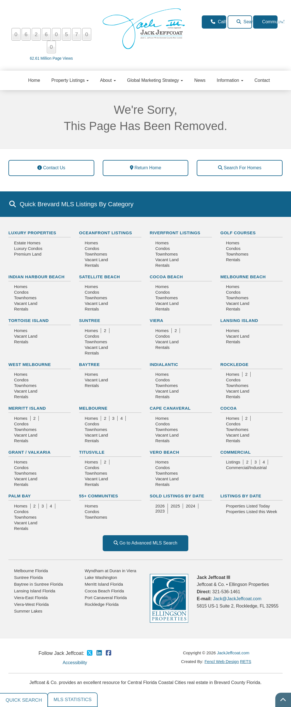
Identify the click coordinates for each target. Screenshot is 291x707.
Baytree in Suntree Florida (38, 584)
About (108, 80)
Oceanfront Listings (105, 232)
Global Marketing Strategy (155, 80)
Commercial (235, 452)
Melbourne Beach (243, 276)
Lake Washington (101, 577)
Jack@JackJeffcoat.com (237, 598)
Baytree (89, 364)
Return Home (145, 167)
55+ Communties (98, 495)
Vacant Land (96, 259)
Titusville (92, 452)
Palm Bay (19, 495)
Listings (233, 462)
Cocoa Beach (166, 276)
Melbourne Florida (31, 570)
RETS (245, 661)
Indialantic (164, 364)
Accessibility (75, 662)
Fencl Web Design (222, 661)
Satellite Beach (99, 276)
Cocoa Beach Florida (104, 590)
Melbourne (93, 408)
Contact (262, 80)
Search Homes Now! (244, 21)
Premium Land (28, 254)
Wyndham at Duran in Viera (110, 570)
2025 (175, 506)
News (199, 80)
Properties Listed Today (248, 506)
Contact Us (51, 167)
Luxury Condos (28, 248)
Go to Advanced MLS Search (145, 543)
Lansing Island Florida (34, 590)
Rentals (92, 265)
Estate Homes (27, 242)
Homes (91, 242)
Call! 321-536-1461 (218, 21)
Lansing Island (239, 320)
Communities (270, 21)
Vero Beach (164, 452)
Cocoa (228, 408)
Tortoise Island (28, 320)
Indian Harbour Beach (36, 276)
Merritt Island (27, 408)
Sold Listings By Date (177, 495)
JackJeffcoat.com (233, 652)
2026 (160, 506)
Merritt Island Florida (104, 584)
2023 (160, 511)
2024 (190, 506)
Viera (156, 320)
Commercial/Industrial (246, 467)
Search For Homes (240, 167)
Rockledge (234, 364)
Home (34, 80)
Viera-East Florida (31, 597)
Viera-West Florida (31, 604)
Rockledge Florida (102, 604)
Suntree (89, 320)
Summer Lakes (28, 611)
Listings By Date (240, 495)
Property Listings (70, 80)
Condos (92, 248)
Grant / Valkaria (29, 452)
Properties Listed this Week (251, 511)
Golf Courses (238, 232)
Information (230, 80)
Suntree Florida (28, 577)
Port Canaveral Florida (106, 597)
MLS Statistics (72, 699)
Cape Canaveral (170, 408)
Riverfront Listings (175, 232)
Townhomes (96, 254)
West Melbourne (29, 364)
